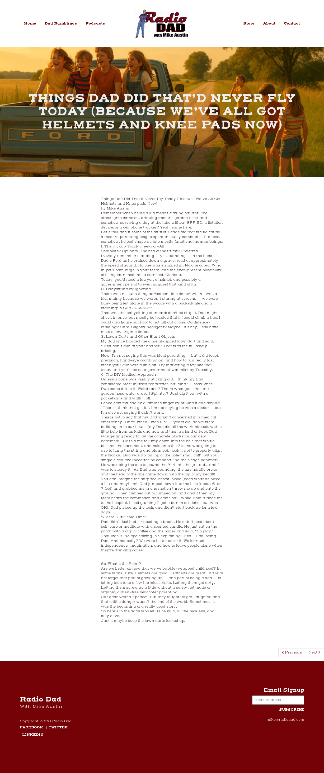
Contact (292, 23)
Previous (292, 652)
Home (30, 23)
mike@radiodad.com (285, 720)
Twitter (58, 727)
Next (314, 652)
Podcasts (95, 23)
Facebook (31, 727)
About (269, 23)
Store (249, 23)
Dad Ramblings (61, 23)
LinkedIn (33, 735)
